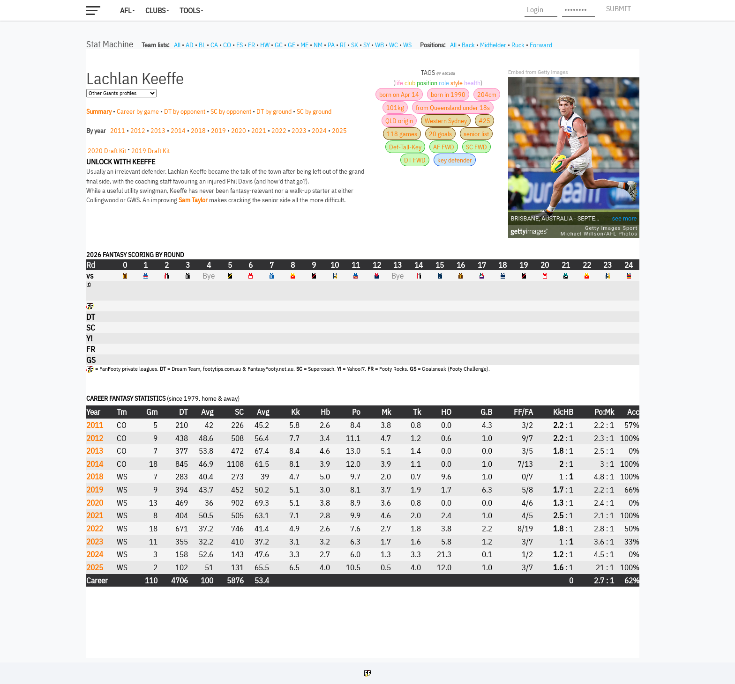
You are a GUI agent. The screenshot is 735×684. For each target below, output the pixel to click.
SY (366, 45)
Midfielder (493, 45)
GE (291, 45)
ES (239, 45)
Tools (190, 10)
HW (265, 45)
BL (202, 45)
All (177, 45)
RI (343, 45)
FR (251, 45)
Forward (541, 45)
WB (379, 45)
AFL (125, 10)
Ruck (518, 45)
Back (468, 45)
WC (393, 45)
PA (331, 45)
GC (279, 45)
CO (227, 45)
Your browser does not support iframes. (362, 353)
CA (214, 45)
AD (190, 45)
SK (354, 45)
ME (304, 45)
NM (318, 45)
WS (407, 45)
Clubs (155, 10)
